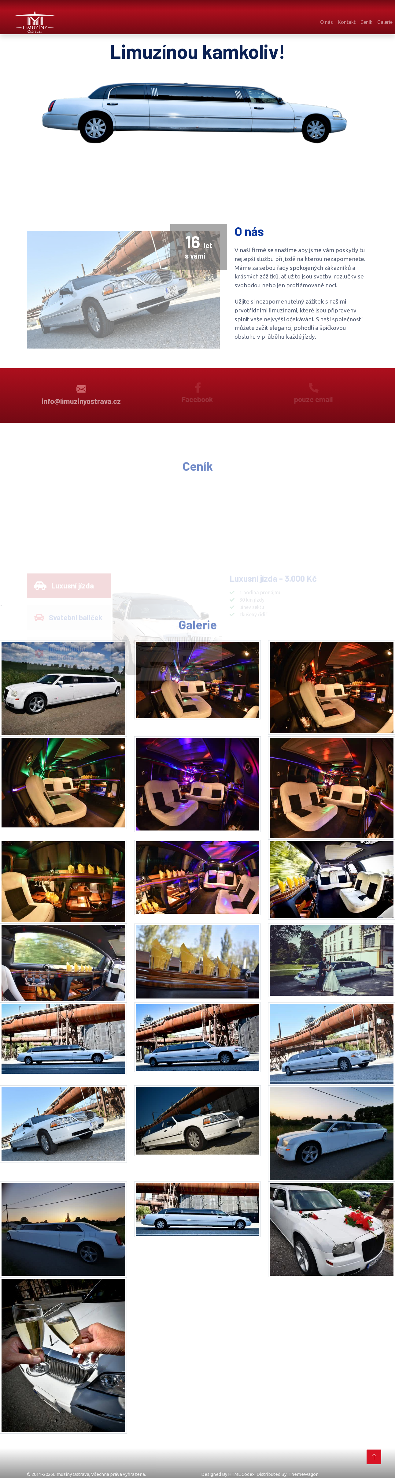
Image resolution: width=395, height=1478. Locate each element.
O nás (326, 22)
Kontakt (347, 22)
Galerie (385, 22)
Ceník (366, 22)
